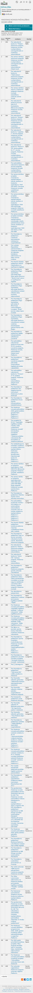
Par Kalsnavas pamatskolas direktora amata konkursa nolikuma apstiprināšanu (17, 894)
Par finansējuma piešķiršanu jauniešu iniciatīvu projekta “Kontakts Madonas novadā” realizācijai (17, 658)
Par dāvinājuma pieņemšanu (16, 592)
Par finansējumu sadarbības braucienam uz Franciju (16, 861)
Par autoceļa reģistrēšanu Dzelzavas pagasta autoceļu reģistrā (17, 968)
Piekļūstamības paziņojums (22, 991)
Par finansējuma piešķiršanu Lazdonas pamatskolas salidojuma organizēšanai (16, 238)
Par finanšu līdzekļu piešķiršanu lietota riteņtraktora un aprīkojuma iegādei (17, 264)
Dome (4, 9)
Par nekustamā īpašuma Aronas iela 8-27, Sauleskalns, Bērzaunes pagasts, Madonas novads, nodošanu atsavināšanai (17, 107)
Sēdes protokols (13, 29)
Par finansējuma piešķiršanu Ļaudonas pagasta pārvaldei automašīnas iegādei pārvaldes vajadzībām (17, 363)
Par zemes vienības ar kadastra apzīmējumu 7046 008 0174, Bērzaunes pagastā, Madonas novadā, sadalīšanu (17, 468)
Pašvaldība (5, 7)
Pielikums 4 (14, 520)
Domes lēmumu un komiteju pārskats (18, 9)
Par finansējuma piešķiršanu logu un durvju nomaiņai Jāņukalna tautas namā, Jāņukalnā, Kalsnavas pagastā (17, 538)
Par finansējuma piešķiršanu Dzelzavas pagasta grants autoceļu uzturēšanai (17, 569)
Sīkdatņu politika (24, 989)
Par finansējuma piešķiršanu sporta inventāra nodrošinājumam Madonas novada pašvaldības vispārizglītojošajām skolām (17, 643)
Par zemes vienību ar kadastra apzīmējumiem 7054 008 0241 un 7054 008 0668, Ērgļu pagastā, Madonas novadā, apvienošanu (17, 483)
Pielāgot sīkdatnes (7, 991)
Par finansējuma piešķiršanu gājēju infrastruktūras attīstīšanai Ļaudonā (17, 335)
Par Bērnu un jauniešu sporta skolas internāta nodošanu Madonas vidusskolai (17, 630)
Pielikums (14, 192)
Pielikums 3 (14, 418)
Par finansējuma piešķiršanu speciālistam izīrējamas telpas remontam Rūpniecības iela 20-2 (16, 780)
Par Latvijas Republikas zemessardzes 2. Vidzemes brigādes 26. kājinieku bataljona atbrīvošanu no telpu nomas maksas (17, 252)
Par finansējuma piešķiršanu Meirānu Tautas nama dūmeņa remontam (17, 495)
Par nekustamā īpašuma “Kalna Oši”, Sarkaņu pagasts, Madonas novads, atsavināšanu (17, 558)
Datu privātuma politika (10, 989)
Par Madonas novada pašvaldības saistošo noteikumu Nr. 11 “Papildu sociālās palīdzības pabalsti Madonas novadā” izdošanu (17, 755)
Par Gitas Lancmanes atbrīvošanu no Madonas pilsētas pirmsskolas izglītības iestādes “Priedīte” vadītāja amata (17, 882)
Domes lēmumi (6, 11)
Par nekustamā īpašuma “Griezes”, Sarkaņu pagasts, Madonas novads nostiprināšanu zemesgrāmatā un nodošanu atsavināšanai (17, 122)
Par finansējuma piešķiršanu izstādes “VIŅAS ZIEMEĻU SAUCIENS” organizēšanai (17, 723)
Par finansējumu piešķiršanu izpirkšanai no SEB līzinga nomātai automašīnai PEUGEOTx (17, 852)
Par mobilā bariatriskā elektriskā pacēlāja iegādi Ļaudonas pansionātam (17, 769)
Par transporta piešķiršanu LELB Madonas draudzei (17, 698)
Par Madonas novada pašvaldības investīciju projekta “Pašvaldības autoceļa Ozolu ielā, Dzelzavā (17, 959)
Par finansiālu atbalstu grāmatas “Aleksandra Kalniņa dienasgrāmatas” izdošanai (17, 681)
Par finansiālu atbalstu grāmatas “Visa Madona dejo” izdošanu (17, 714)
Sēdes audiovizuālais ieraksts (17, 26)
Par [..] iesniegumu (17, 664)
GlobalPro (24, 988)
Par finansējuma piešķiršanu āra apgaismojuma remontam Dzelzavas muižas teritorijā (17, 391)
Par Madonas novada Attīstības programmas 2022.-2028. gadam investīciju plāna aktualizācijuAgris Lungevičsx (17, 931)
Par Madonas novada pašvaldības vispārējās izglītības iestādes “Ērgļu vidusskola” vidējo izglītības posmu (17, 620)
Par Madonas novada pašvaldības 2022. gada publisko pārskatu (17, 831)
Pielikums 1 (14, 414)
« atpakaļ (4, 976)
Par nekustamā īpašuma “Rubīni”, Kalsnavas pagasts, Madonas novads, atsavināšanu (17, 548)
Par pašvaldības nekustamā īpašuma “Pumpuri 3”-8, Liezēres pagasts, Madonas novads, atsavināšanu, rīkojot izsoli (17, 377)
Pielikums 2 (14, 416)
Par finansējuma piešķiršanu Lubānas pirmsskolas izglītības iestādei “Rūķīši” (17, 599)
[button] (30, 2)
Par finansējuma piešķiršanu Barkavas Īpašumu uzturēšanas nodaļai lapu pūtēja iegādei (17, 842)
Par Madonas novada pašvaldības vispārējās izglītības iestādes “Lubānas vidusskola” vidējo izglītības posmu (17, 609)
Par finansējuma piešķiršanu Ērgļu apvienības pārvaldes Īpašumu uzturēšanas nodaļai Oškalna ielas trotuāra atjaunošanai (17, 290)
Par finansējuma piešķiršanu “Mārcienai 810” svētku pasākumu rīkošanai (16, 672)
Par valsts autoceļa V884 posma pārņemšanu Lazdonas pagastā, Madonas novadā (17, 870)
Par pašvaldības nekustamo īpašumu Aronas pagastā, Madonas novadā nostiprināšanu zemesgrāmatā (17, 167)
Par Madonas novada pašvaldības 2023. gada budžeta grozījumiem (17, 410)
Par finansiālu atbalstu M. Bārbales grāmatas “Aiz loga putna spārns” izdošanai (17, 706)
